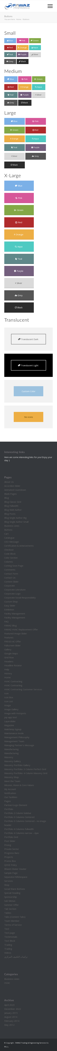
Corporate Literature (15, 589)
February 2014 (11, 1020)
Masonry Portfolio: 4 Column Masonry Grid (25, 773)
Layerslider (10, 721)
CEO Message (11, 541)
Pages (7, 801)
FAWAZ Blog (10, 625)
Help (6, 669)
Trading (8, 944)
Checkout (9, 549)
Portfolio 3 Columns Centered (19, 817)
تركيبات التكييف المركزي (15, 956)
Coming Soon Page (13, 565)
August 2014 (10, 1016)
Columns (8, 561)
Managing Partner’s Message (19, 745)
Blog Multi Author (13, 509)
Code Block (10, 553)
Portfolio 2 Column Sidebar (17, 813)
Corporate (9, 585)
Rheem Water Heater (15, 868)
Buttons (8, 16)
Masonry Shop (11, 777)
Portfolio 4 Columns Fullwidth (19, 829)
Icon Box (8, 697)
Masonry (8, 757)
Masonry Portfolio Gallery (17, 765)
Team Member (11, 920)
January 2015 (11, 1012)
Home (7, 677)
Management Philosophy (16, 737)
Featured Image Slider (15, 633)
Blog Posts (10, 513)
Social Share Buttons (14, 888)
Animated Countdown (15, 489)
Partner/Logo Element (15, 805)
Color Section (11, 557)
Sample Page (11, 872)
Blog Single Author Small (16, 521)
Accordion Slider (12, 485)
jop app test (10, 717)
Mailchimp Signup (12, 729)
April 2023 (9, 1004)
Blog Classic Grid (12, 501)
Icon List (8, 701)
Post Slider (9, 840)
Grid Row (9, 657)
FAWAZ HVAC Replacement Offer (21, 629)
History (8, 673)
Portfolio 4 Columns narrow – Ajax (21, 833)
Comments (9, 569)
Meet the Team (12, 781)
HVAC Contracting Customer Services (23, 689)
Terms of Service (13, 924)
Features (8, 637)
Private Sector (11, 848)
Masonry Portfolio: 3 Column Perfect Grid (25, 769)
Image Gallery (11, 709)
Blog (6, 497)
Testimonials (10, 936)
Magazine (9, 725)
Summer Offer (11, 904)
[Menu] (49, 6)
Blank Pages (10, 493)
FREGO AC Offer (12, 641)
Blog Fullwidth (11, 505)
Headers (8, 661)
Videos (7, 952)
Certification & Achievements (19, 545)
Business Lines (11, 525)
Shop (6, 884)
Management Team (14, 741)
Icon (6, 693)
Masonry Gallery (12, 761)
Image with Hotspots (15, 713)
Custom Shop (11, 601)
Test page (9, 932)
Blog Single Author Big (15, 517)
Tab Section (10, 908)
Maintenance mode (14, 733)
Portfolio (8, 809)
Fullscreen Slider (12, 645)
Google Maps (11, 653)
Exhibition (9, 609)
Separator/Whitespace (15, 876)
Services (8, 880)
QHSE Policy (10, 864)
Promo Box (10, 860)
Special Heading (12, 892)
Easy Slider (9, 605)
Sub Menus (9, 900)
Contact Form (11, 573)
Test (6, 928)
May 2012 (9, 1024)
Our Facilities (10, 797)
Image (7, 705)
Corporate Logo (12, 593)
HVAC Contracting (13, 681)
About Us (9, 481)
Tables (7, 912)
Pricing (7, 844)
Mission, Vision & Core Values (19, 785)
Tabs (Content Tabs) (14, 916)
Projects (8, 856)
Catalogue (9, 537)
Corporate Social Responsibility (20, 597)
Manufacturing (11, 749)
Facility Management (14, 613)
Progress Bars (11, 852)
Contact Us (10, 577)
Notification (10, 793)
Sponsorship (10, 896)
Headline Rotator (13, 665)
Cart (6, 533)
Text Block (9, 940)
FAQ (6, 621)
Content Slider (11, 581)
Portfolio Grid (11, 837)
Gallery (7, 649)
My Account (10, 789)
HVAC (7, 982)
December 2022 (12, 1008)
